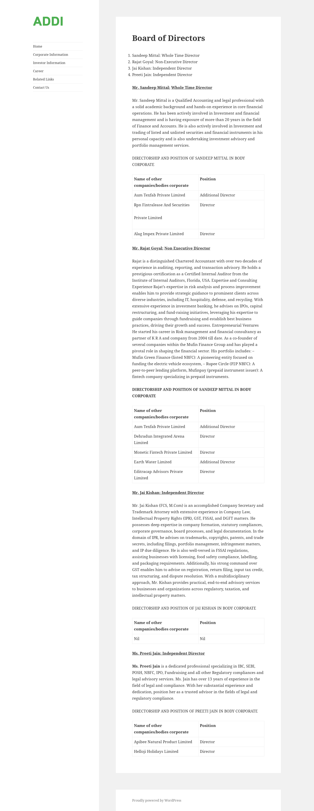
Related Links (43, 79)
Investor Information (49, 63)
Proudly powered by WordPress (156, 800)
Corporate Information (50, 54)
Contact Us (41, 87)
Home (37, 46)
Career (38, 71)
